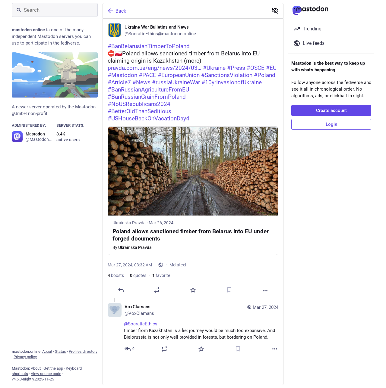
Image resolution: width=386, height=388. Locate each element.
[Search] (55, 10)
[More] (265, 290)
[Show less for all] (275, 10)
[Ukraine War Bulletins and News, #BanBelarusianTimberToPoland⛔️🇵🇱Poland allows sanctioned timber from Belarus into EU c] (193, 158)
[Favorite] (193, 289)
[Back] (185, 10)
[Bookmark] (229, 289)
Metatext (177, 264)
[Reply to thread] (130, 348)
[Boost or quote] (156, 289)
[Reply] (121, 289)
